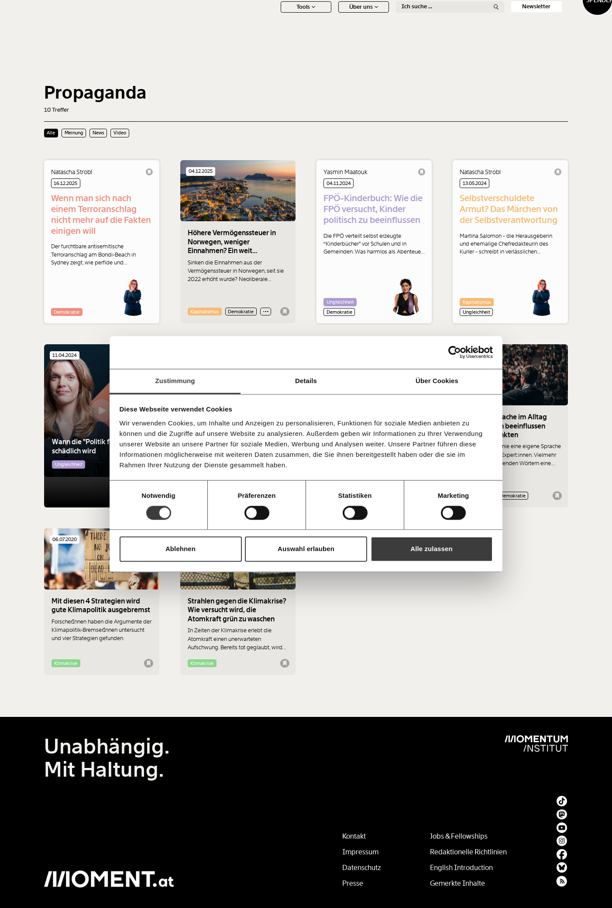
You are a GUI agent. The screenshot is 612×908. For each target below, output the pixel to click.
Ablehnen (180, 549)
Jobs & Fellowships (459, 836)
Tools (262, 34)
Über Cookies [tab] (437, 380)
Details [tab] (306, 380)
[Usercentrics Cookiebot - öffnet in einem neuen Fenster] (454, 352)
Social (492, 20)
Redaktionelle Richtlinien (468, 852)
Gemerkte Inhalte (457, 883)
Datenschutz (361, 867)
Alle (51, 133)
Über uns (319, 34)
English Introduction (461, 867)
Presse (352, 883)
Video (119, 133)
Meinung (377, 20)
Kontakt (354, 836)
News (262, 20)
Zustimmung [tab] (175, 380)
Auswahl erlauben (306, 549)
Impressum (360, 852)
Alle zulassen (431, 549)
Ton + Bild (434, 20)
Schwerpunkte (319, 20)
